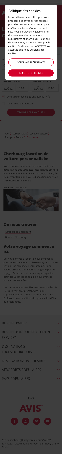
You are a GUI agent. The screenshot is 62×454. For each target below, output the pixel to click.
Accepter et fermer (31, 73)
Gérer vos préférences (31, 62)
